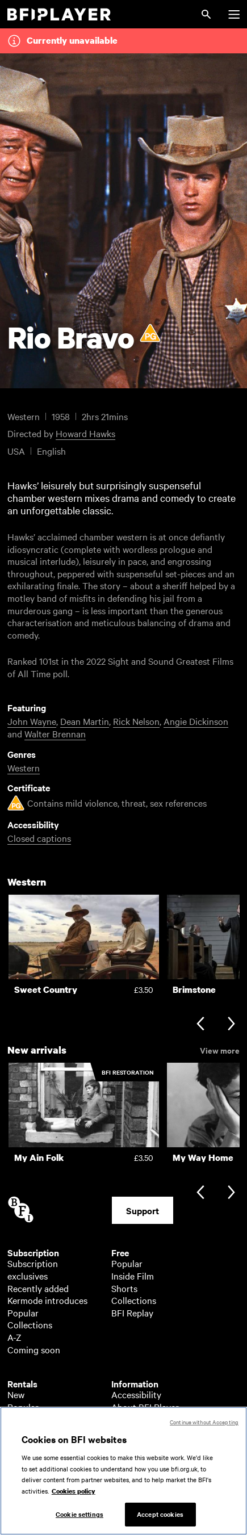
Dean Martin (84, 721)
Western (23, 767)
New (15, 1394)
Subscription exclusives (32, 1269)
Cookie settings (79, 1517)
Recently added (38, 1288)
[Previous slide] (200, 1025)
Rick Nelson (136, 721)
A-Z (14, 1337)
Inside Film (132, 1275)
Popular (23, 1312)
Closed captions (39, 838)
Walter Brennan (55, 733)
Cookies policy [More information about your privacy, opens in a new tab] (73, 1494)
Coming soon (33, 1349)
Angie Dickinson (196, 721)
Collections (29, 1324)
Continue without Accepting (204, 1425)
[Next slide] (231, 1025)
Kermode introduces (47, 1300)
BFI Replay (132, 1312)
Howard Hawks (85, 433)
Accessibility (136, 1394)
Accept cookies (160, 1517)
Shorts (124, 1288)
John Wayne (31, 721)
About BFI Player (145, 1406)
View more (220, 1049)
